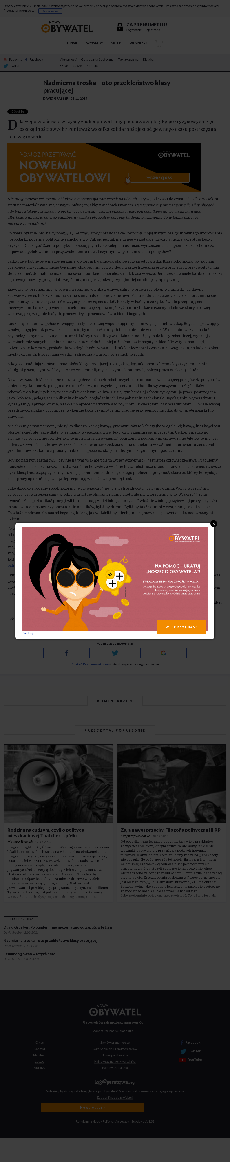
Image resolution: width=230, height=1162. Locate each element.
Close (213, 523)
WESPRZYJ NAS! (181, 627)
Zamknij (27, 633)
